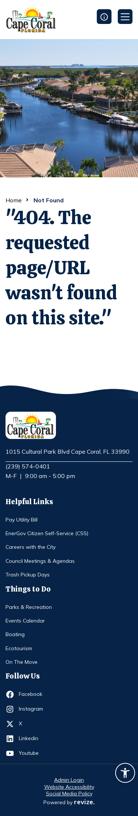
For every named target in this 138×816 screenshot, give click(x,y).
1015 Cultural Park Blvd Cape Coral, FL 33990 (68, 452)
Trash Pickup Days (28, 574)
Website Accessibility (69, 787)
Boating (15, 634)
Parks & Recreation (29, 607)
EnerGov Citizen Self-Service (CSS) (47, 533)
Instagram (32, 709)
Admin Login (69, 780)
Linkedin (32, 738)
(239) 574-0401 (28, 466)
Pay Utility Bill (22, 519)
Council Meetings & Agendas (40, 561)
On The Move (22, 662)
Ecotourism (19, 648)
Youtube (32, 753)
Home (14, 200)
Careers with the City (31, 547)
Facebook (32, 694)
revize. (84, 802)
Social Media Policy (69, 793)
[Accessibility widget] (125, 774)
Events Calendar (25, 620)
